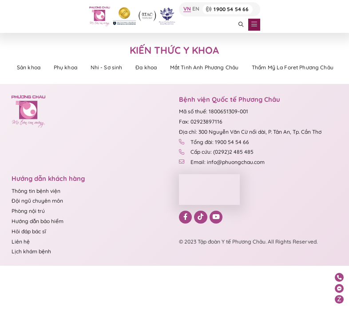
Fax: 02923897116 (200, 122)
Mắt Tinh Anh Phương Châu (214, 67)
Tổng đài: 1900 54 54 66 (214, 143)
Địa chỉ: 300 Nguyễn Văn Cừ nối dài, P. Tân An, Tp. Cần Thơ (250, 132)
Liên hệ (21, 242)
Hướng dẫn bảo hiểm (37, 222)
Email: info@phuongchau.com (222, 163)
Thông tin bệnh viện (36, 191)
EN (194, 9)
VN (186, 9)
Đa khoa (153, 67)
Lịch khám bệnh (31, 252)
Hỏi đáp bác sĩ (29, 232)
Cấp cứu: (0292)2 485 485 (216, 152)
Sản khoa (29, 67)
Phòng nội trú (28, 211)
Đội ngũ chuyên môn (37, 201)
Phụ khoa (68, 67)
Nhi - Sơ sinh (112, 67)
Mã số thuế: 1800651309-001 (213, 112)
